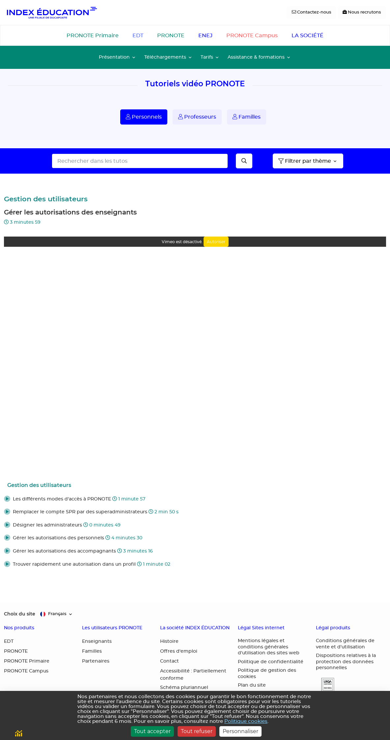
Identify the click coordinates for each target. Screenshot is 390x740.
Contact (169, 661)
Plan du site (252, 685)
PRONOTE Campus (252, 35)
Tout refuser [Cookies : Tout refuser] (196, 731)
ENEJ (205, 35)
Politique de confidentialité (270, 662)
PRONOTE (170, 35)
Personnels (144, 117)
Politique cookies (245, 721)
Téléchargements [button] (165, 57)
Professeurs (197, 117)
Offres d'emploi (178, 651)
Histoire (169, 641)
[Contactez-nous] (311, 12)
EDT (137, 35)
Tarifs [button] (207, 57)
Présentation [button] (114, 57)
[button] (195, 499)
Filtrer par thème (304, 161)
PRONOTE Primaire (93, 35)
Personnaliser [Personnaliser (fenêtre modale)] (240, 731)
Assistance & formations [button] (256, 57)
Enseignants (97, 641)
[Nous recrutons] (362, 12)
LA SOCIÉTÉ (307, 35)
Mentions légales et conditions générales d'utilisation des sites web (268, 647)
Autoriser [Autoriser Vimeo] (216, 241)
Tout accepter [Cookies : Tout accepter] (152, 731)
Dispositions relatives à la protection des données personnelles (346, 661)
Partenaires (95, 661)
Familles (247, 117)
